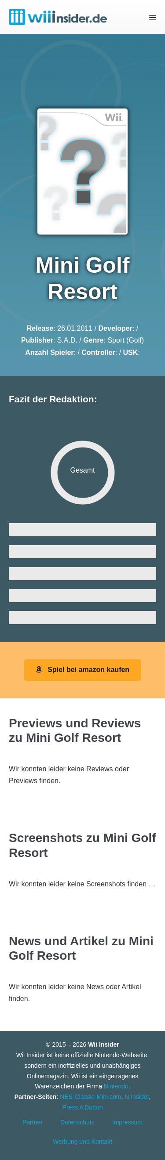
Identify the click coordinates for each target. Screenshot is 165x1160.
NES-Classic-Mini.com (90, 1096)
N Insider (137, 1096)
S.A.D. (67, 340)
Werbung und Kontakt (82, 1141)
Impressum (127, 1122)
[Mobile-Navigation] (152, 17)
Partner (32, 1122)
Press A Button (82, 1107)
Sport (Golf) (125, 340)
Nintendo (116, 1086)
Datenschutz (77, 1122)
